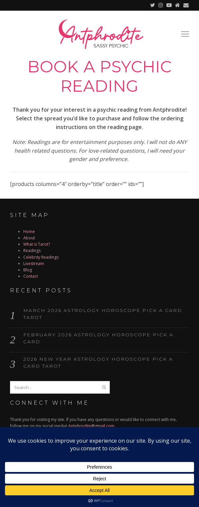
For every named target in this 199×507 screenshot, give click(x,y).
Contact (30, 276)
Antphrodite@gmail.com (91, 426)
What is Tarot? (36, 244)
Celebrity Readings (41, 257)
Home (29, 231)
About (29, 238)
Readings (32, 250)
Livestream (33, 263)
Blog (27, 270)
